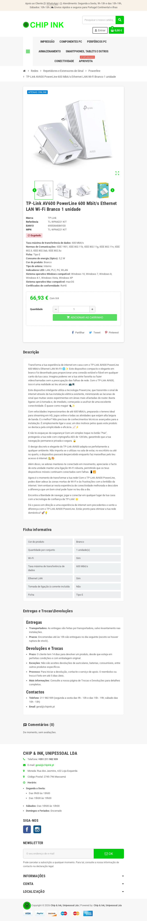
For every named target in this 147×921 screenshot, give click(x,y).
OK (109, 854)
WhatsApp (52, 3)
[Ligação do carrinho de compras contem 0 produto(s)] (116, 30)
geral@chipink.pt (45, 706)
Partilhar (78, 332)
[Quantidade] (74, 309)
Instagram (37, 829)
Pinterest (112, 332)
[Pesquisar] (103, 20)
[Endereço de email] (58, 854)
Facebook (27, 829)
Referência (32, 221)
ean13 (30, 225)
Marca (29, 217)
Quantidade (36, 309)
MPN (28, 229)
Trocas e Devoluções (93, 680)
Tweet (94, 332)
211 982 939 (46, 697)
